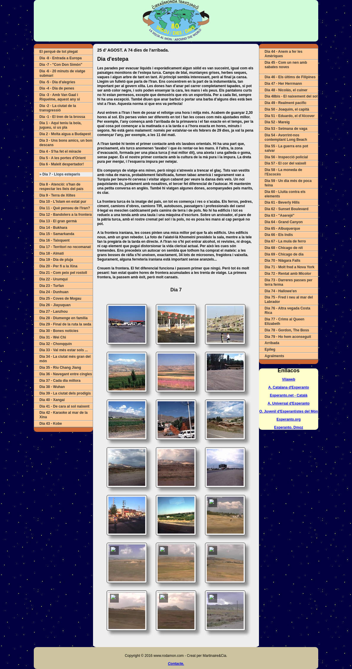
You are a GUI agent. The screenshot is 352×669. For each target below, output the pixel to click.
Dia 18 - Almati (51, 253)
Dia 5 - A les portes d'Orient (62, 158)
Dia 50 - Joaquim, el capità (287, 109)
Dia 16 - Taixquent (54, 240)
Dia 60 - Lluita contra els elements (285, 194)
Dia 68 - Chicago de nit (284, 248)
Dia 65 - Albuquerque (282, 228)
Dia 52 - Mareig (277, 122)
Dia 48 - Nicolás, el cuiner (286, 90)
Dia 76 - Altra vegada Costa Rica (287, 310)
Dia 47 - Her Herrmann (283, 84)
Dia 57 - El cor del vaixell (285, 163)
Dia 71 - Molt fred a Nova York (289, 267)
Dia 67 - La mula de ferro (285, 241)
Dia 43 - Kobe (50, 423)
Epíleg (270, 349)
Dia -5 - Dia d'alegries (57, 82)
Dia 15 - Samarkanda (56, 234)
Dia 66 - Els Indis (279, 235)
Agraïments (274, 356)
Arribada (272, 343)
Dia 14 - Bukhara (53, 228)
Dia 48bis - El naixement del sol (291, 96)
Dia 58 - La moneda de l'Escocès (283, 172)
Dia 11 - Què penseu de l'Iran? (64, 208)
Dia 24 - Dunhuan (53, 292)
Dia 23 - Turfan (51, 286)
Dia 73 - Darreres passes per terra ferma (288, 282)
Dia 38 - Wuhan (52, 387)
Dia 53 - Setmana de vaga (286, 129)
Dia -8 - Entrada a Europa (60, 58)
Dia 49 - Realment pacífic (285, 103)
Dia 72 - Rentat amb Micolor (288, 274)
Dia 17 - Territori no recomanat (65, 247)
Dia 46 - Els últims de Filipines (290, 77)
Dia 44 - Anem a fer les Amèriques (284, 54)
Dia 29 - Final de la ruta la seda (65, 324)
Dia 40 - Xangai (52, 400)
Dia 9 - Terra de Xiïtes (57, 195)
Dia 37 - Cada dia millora (60, 381)
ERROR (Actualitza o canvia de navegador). (176, 465)
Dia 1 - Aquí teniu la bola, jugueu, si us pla (60, 125)
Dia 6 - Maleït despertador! (61, 164)
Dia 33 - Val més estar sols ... (63, 350)
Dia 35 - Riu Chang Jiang (60, 367)
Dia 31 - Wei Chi (52, 337)
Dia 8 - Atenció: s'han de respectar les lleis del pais (61, 186)
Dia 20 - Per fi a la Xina (58, 266)
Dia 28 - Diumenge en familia (63, 318)
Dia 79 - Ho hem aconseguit (288, 337)
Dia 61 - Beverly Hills (282, 202)
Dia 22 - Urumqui (53, 279)
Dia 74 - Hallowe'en (281, 291)
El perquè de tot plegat (58, 52)
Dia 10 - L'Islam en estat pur (62, 201)
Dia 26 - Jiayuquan (55, 305)
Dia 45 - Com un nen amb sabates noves (286, 64)
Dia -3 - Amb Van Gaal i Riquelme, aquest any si (59, 97)
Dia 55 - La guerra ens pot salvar (286, 148)
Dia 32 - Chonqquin (55, 344)
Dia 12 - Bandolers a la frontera (65, 215)
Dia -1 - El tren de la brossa (62, 117)
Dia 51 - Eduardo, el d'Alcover (290, 116)
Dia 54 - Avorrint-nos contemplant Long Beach (286, 137)
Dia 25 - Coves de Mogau (60, 298)
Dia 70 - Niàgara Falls (282, 260)
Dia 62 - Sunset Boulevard (286, 209)
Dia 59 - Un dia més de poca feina (288, 183)
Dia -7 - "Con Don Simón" (60, 65)
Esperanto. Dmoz (288, 427)
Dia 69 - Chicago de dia (284, 254)
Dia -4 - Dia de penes (56, 88)
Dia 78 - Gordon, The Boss (287, 330)
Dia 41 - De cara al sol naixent (64, 406)
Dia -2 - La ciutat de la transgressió (57, 108)
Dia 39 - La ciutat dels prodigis (65, 393)
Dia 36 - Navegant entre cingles (65, 374)
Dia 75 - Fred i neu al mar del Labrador (289, 299)
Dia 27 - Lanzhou (53, 311)
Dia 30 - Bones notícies (58, 331)
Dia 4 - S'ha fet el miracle (60, 151)
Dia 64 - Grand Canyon (284, 222)
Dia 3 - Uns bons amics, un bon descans (65, 142)
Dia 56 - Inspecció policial (286, 157)
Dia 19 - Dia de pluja (56, 260)
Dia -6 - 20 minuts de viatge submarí (62, 73)
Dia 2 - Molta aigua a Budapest (65, 134)
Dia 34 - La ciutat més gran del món (65, 359)
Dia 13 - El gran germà (58, 221)
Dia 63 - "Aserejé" (280, 215)
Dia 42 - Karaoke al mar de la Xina (63, 415)
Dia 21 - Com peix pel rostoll (63, 273)
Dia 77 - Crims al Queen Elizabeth (284, 321)
